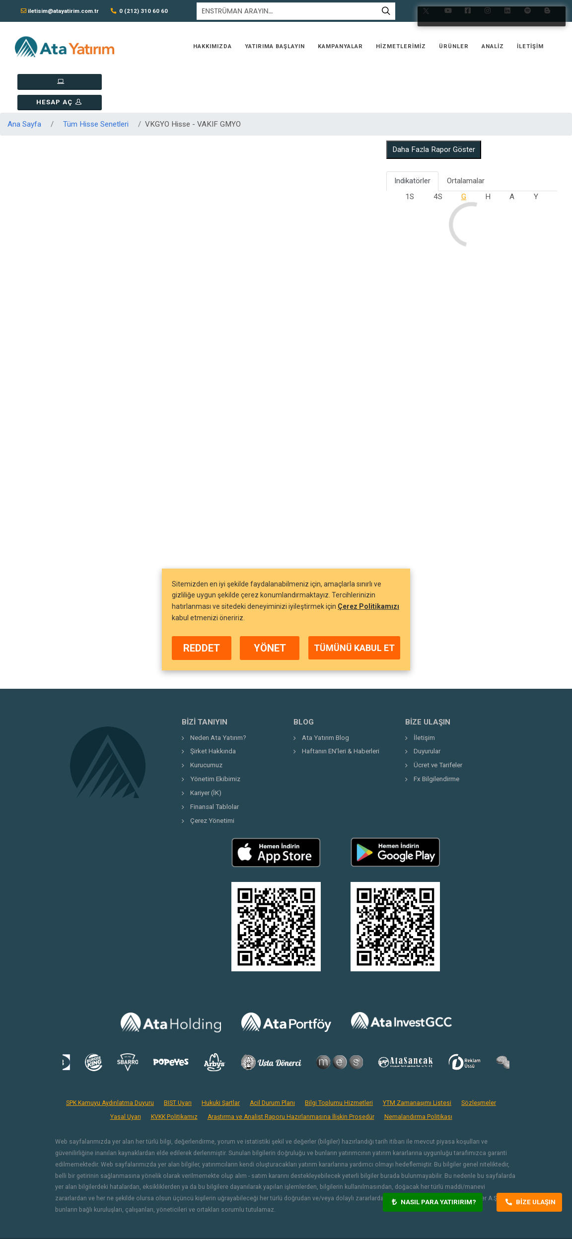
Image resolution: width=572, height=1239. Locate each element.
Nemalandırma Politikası (418, 1076)
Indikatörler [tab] (412, 140)
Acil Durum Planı (272, 1061)
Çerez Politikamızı (368, 606)
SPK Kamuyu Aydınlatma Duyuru (110, 1061)
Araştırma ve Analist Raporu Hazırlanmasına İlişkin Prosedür (291, 1076)
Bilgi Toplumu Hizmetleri (339, 1061)
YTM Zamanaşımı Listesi (417, 1061)
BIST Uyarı (178, 1061)
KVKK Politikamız (174, 1076)
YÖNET (270, 648)
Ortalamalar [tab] (466, 140)
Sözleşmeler (478, 1061)
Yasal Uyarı (125, 1076)
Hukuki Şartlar (221, 1061)
